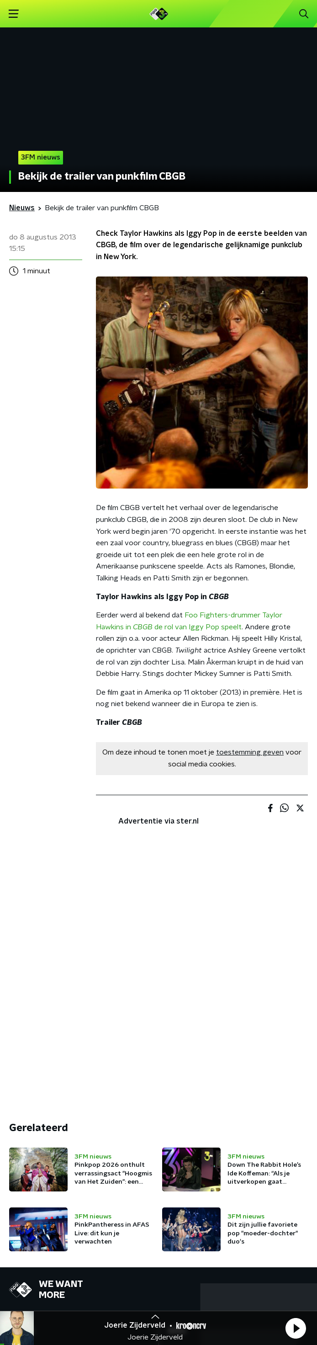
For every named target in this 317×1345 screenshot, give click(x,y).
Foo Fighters (206, 615)
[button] (295, 1328)
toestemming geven (250, 752)
